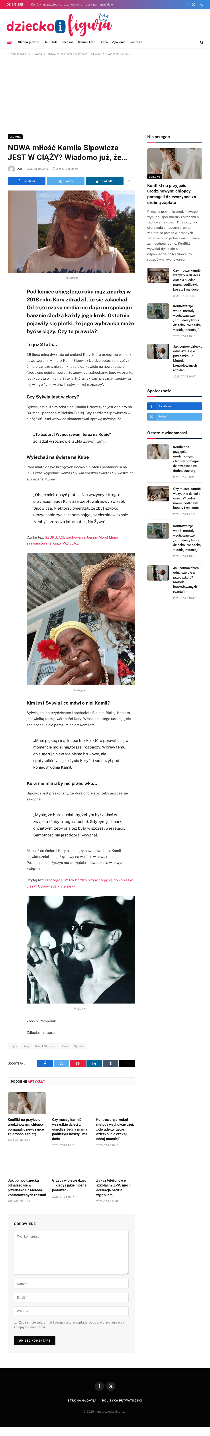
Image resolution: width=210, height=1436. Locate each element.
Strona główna (28, 42)
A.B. (19, 168)
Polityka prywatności (122, 1400)
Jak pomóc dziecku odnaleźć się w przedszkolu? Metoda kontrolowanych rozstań (27, 1187)
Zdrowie (67, 42)
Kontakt (136, 42)
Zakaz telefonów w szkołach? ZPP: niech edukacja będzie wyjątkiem (113, 1187)
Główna (15, 136)
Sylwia (78, 1046)
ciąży (26, 1046)
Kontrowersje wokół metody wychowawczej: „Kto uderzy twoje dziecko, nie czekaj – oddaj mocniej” (115, 1129)
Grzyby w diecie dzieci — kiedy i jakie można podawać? (69, 1185)
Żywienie (119, 42)
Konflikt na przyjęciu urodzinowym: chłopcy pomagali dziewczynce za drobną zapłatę (75, 4)
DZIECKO (50, 42)
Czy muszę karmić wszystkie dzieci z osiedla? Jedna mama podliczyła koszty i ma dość (69, 1129)
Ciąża (104, 42)
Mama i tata (86, 42)
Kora (65, 1046)
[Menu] (9, 42)
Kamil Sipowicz (45, 1046)
